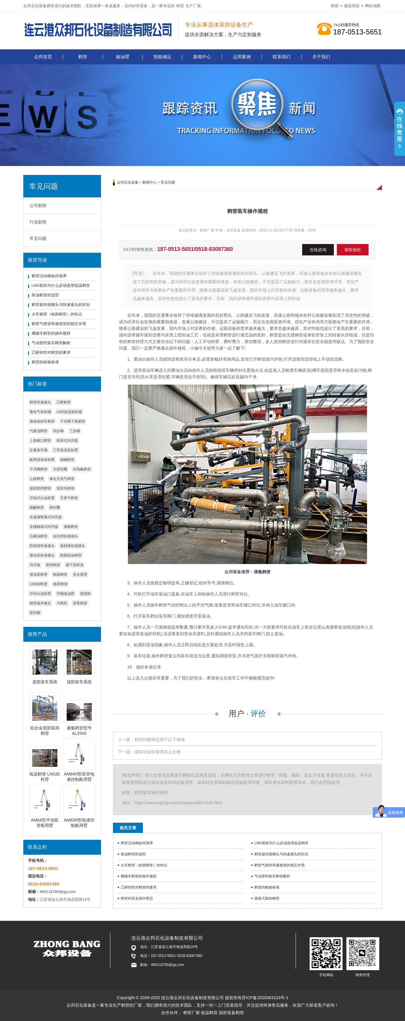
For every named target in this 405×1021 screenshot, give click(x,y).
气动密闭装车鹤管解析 (51, 343)
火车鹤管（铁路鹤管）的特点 (57, 314)
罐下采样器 (75, 565)
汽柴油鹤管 (39, 431)
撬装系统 (352, 6)
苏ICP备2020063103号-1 (265, 997)
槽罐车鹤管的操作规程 (51, 333)
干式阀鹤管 (39, 469)
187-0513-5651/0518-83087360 (195, 249)
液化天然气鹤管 (61, 479)
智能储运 (162, 56)
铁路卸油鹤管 (71, 555)
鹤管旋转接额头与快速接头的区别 (61, 304)
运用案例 (242, 56)
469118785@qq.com (58, 891)
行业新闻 (38, 222)
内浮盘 (35, 565)
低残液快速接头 (72, 546)
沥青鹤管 (80, 603)
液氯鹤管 (71, 527)
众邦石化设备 (127, 182)
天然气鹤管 (69, 498)
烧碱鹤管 (67, 460)
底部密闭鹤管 (40, 488)
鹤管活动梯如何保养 (49, 276)
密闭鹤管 (53, 565)
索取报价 (352, 249)
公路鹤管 (37, 479)
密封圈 (54, 507)
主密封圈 (60, 469)
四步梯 (58, 431)
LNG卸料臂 (39, 584)
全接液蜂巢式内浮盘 (46, 517)
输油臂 (122, 56)
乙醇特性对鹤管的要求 (51, 352)
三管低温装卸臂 (65, 450)
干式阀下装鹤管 (72, 421)
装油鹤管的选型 (45, 295)
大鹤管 (61, 603)
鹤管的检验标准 (45, 362)
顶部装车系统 (79, 681)
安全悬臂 (80, 574)
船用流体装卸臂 (42, 460)
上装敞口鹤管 (40, 440)
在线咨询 (318, 249)
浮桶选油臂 (65, 594)
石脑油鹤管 (39, 536)
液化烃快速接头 (42, 555)
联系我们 (282, 56)
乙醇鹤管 (63, 402)
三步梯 (74, 431)
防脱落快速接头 (42, 546)
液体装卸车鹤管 (42, 421)
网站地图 (372, 6)
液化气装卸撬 (40, 412)
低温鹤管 (209, 1012)
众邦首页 (43, 56)
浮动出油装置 (40, 594)
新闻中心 (202, 56)
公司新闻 (38, 205)
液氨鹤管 (262, 571)
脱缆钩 (85, 594)
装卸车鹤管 (65, 488)
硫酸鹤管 (37, 507)
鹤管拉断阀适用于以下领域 (160, 739)
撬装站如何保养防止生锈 (158, 751)
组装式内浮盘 (67, 440)
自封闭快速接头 (65, 536)
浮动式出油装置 (42, 498)
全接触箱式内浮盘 (44, 527)
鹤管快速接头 (40, 402)
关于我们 (321, 56)
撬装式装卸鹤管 (266, 898)
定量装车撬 (39, 450)
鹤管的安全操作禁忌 (137, 898)
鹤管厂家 (191, 1012)
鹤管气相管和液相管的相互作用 (59, 323)
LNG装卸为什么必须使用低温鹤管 (61, 285)
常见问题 (38, 238)
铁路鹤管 (60, 574)
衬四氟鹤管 (82, 469)
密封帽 (35, 613)
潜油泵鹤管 (39, 574)
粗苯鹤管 (60, 584)
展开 (399, 132)
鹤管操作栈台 (40, 603)
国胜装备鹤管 (231, 1012)
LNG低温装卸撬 (69, 412)
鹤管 (180, 6)
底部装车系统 (44, 681)
